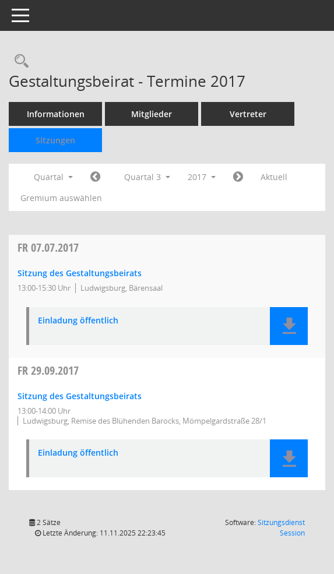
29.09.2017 (48, 370)
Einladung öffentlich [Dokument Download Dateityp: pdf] (78, 321)
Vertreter (248, 113)
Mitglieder (151, 113)
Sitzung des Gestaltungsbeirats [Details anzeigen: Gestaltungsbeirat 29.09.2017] (79, 396)
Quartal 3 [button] (147, 176)
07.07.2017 (48, 247)
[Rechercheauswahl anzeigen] (19, 61)
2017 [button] (202, 176)
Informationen (56, 113)
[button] (289, 326)
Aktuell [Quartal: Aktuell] (274, 176)
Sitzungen (55, 140)
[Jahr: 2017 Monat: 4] (95, 177)
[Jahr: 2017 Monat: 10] (238, 177)
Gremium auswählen (61, 197)
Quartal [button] (53, 176)
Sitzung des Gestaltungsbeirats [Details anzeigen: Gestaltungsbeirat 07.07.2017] (79, 273)
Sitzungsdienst (281, 527)
